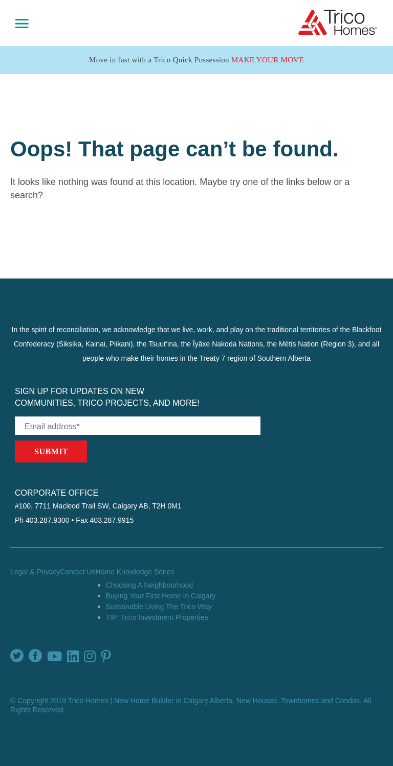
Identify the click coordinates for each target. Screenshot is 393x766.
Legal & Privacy (35, 572)
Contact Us (77, 572)
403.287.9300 (48, 520)
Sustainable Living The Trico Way (159, 606)
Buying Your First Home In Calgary (161, 596)
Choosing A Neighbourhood (149, 585)
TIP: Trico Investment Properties (157, 617)
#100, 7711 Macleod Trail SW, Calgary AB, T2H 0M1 (98, 506)
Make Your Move (267, 60)
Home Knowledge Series (135, 572)
